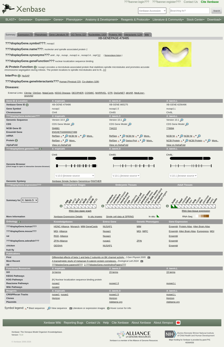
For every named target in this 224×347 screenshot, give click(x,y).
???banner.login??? (136, 1)
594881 (55, 128)
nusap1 (106, 240)
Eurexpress (203, 231)
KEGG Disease (62, 93)
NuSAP (26, 75)
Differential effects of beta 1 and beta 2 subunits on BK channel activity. (88, 257)
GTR (110, 93)
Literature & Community (167, 19)
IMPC (145, 231)
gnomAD (28, 95)
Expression (42, 19)
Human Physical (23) (70, 81)
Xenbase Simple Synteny (65, 181)
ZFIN (56, 240)
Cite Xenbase (120, 322)
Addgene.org (115, 302)
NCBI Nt (73, 136)
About (163, 322)
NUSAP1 (107, 226)
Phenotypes (73, 19)
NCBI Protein (173, 140)
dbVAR (129, 93)
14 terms (56, 272)
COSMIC (89, 93)
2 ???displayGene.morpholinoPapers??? (105, 264)
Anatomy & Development (101, 19)
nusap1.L (171, 294)
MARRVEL (100, 93)
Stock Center (195, 19)
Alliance (65, 226)
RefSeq (55, 136)
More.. (90, 136)
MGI (56, 231)
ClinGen (37, 93)
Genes (58, 19)
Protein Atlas (185, 226)
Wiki (147, 34)
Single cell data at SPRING (120, 216)
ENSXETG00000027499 (64, 132)
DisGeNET (119, 93)
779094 (170, 128)
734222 (113, 128)
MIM (83, 226)
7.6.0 (21, 335)
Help (106, 322)
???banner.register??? (166, 1)
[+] (99, 55)
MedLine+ (139, 93)
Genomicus (84, 181)
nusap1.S (114, 294)
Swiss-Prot (131, 140)
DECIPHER (78, 93)
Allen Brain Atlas (201, 226)
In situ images (95, 216)
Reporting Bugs (73, 322)
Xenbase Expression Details (68, 216)
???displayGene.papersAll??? (67, 264)
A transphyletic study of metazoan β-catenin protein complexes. (84, 261)
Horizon (56, 298)
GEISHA (58, 245)
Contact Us (191, 1)
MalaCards (47, 93)
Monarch (75, 226)
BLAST (10, 19)
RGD (56, 236)
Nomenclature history (113, 55)
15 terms (113, 272)
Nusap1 (107, 231)
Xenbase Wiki (52, 322)
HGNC (57, 226)
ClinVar (28, 93)
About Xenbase (141, 322)
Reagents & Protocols (134, 19)
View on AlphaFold (61, 145)
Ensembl (173, 226)
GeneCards (92, 226)
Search (216, 11)
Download (213, 19)
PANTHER (96, 181)
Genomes (25, 19)
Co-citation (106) (90, 81)
